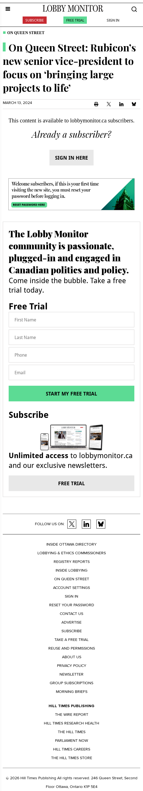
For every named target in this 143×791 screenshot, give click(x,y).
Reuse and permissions (71, 648)
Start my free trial (71, 393)
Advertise (71, 622)
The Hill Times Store (71, 758)
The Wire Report (71, 714)
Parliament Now (71, 740)
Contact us (71, 613)
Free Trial (75, 20)
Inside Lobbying (71, 570)
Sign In (113, 20)
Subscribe (34, 20)
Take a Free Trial (71, 639)
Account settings (71, 587)
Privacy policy (71, 665)
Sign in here (71, 157)
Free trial (71, 483)
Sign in (71, 596)
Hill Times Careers (71, 749)
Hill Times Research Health (71, 723)
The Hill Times (71, 732)
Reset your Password (71, 605)
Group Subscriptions (71, 683)
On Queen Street (25, 33)
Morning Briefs (71, 691)
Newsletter (71, 674)
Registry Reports (72, 561)
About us (71, 657)
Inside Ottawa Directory (71, 544)
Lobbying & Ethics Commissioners (71, 553)
